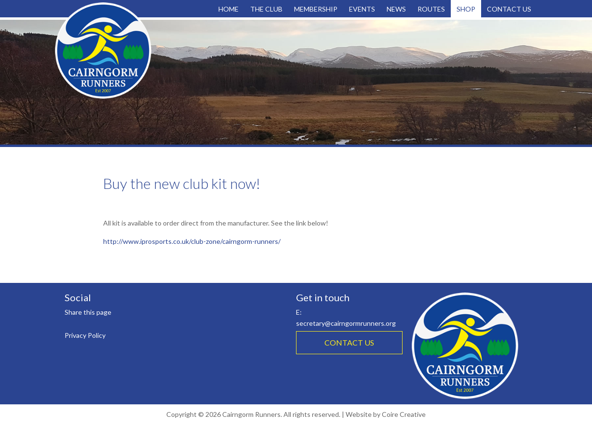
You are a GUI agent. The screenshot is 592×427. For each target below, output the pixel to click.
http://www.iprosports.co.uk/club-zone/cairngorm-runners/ (192, 241)
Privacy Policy (85, 335)
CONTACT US (349, 342)
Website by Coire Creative (386, 414)
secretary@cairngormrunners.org (346, 323)
